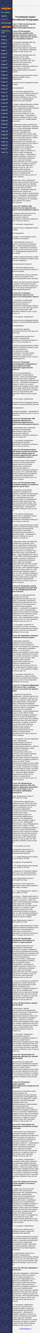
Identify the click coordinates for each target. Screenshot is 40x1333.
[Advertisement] (25, 10)
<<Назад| (22, 1328)
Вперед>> (28, 1328)
